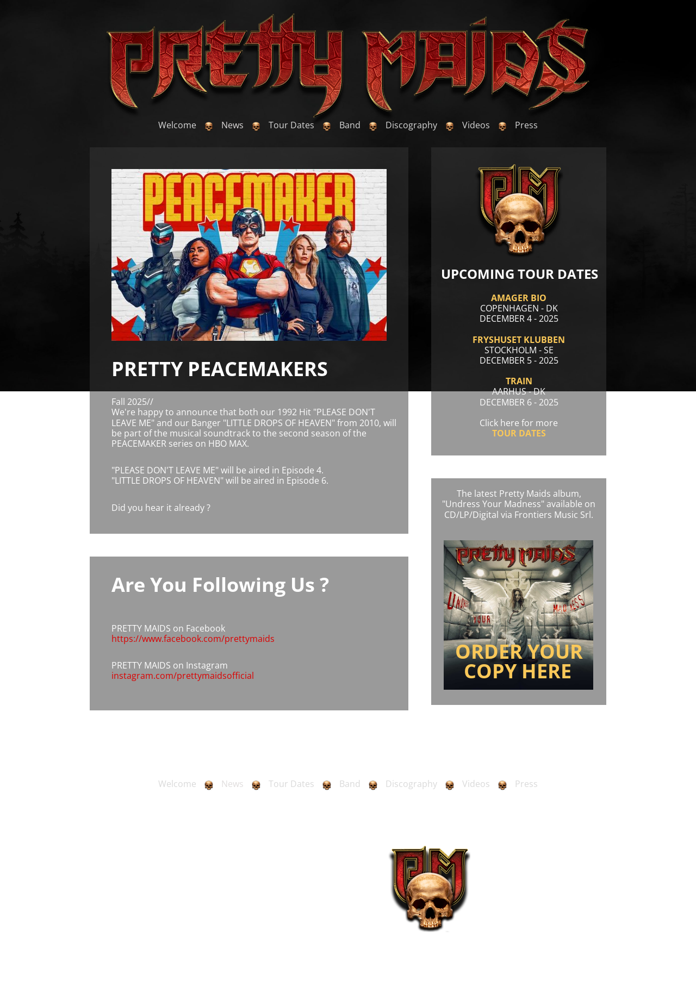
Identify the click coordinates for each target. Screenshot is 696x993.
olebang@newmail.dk (166, 914)
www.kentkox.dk (581, 921)
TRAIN (519, 381)
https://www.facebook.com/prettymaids (193, 639)
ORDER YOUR (519, 651)
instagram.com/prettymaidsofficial (182, 676)
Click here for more (519, 423)
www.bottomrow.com (324, 921)
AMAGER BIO (518, 298)
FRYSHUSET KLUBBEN (519, 340)
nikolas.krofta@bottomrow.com (309, 914)
